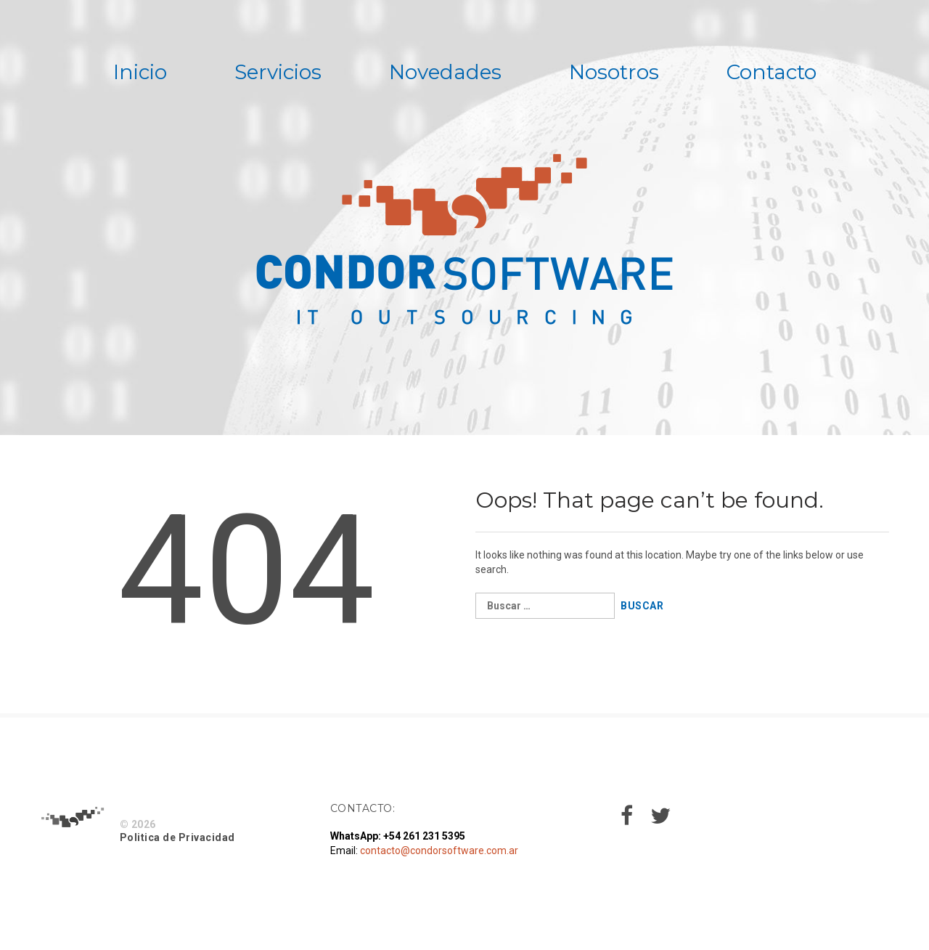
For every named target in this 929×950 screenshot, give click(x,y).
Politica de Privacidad (177, 837)
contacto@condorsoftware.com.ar (439, 850)
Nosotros (614, 72)
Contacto (772, 72)
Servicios (278, 72)
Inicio (140, 72)
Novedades (445, 72)
